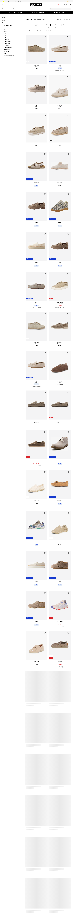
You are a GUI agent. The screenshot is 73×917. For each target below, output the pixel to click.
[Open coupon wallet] (58, 5)
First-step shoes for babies (43, 764)
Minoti (38, 781)
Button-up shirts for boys (7, 764)
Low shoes (49, 16)
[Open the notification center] (64, 4)
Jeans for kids (40, 747)
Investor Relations (26, 827)
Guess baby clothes (41, 753)
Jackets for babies (41, 745)
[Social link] (3, 805)
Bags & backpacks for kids (7, 751)
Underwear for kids (41, 749)
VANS (38, 790)
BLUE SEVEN (39, 770)
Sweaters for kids (6, 760)
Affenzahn (4, 775)
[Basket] (70, 5)
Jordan (38, 777)
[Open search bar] (50, 9)
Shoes (43, 16)
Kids (11, 4)
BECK (3, 773)
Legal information (55, 827)
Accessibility (64, 827)
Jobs (19, 827)
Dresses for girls (5, 756)
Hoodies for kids (5, 747)
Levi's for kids (40, 775)
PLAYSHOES (4, 785)
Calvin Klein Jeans (41, 773)
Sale (35, 24)
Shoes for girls (5, 758)
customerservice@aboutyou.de (22, 732)
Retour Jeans (40, 785)
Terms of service (44, 827)
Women (4, 4)
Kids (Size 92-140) (36, 16)
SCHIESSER (39, 788)
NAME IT (39, 783)
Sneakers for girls (41, 758)
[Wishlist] (67, 5)
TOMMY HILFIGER (6, 790)
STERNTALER (5, 788)
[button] (58, 19)
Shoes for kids (5, 745)
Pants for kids (5, 749)
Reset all (49, 31)
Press (14, 827)
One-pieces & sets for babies (8, 753)
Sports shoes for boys (7, 762)
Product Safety (36, 829)
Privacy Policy (15, 730)
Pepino (38, 779)
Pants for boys (40, 760)
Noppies (3, 783)
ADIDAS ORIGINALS (6, 770)
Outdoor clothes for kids (42, 762)
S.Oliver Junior (5, 777)
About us (8, 827)
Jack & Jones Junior (6, 779)
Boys (29, 16)
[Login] (61, 5)
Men (8, 4)
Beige (54, 16)
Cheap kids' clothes (41, 751)
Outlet (4, 1)
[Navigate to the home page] (36, 4)
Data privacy (35, 827)
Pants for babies (40, 756)
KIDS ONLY (4, 781)
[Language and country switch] (68, 1)
